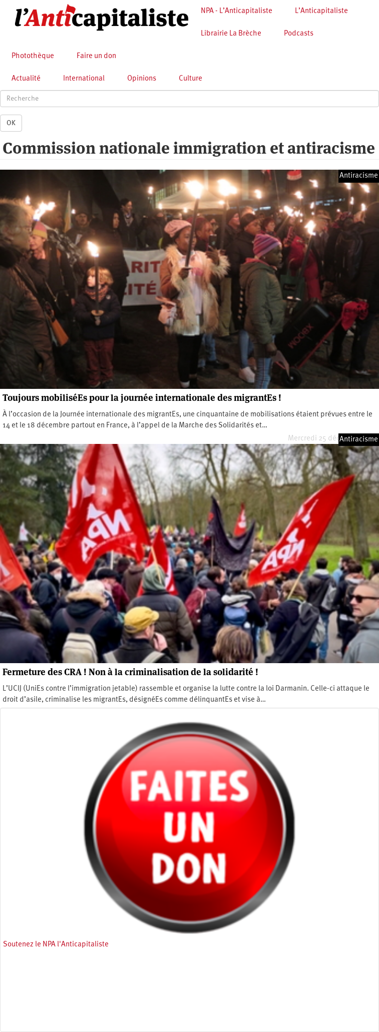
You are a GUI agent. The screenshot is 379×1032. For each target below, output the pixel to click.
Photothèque (33, 56)
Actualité (26, 79)
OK (11, 123)
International (84, 79)
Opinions (141, 79)
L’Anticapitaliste (321, 11)
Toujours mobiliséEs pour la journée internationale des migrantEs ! (142, 397)
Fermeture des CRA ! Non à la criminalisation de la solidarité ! (130, 672)
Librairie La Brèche (231, 34)
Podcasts (298, 34)
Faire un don (96, 56)
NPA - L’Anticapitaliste (236, 11)
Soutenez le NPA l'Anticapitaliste (56, 944)
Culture (190, 79)
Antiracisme (358, 176)
